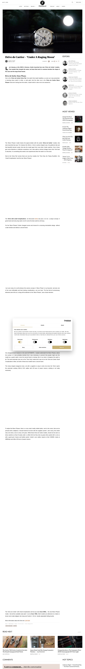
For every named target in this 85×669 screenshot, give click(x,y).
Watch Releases (9, 625)
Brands (33, 6)
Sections (26, 6)
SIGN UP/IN (78, 2)
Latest (20, 6)
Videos (63, 6)
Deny (23, 347)
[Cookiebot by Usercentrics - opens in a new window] (65, 321)
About (57, 6)
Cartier (15, 625)
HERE (36, 218)
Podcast (52, 6)
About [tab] (62, 325)
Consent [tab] (23, 325)
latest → (80, 632)
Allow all (62, 347)
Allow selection (42, 347)
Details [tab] (42, 325)
